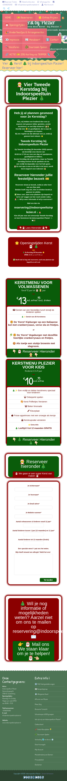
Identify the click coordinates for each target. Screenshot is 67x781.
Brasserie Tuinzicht (41, 709)
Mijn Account (46, 4)
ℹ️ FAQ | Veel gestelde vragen (45, 684)
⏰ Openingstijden (15, 24)
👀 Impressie (12, 39)
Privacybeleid (39, 760)
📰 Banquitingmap (41, 689)
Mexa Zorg (38, 704)
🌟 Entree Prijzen (48, 17)
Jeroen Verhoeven (47, 773)
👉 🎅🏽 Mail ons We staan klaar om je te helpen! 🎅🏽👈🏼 (33, 651)
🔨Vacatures (12, 47)
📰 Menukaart (32, 39)
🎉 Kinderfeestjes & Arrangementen (24, 32)
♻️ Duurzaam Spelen (36, 47)
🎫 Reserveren (24, 17)
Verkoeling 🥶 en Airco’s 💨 (44, 739)
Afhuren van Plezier (41, 699)
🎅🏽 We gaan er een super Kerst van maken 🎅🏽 (33, 474)
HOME (8, 17)
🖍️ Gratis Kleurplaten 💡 (43, 729)
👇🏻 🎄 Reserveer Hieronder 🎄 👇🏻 (33, 441)
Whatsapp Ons (42, 2)
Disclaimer (38, 764)
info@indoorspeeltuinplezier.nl (25, 4)
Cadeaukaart (39, 724)
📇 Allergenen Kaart (41, 694)
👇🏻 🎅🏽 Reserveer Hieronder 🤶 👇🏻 (33, 353)
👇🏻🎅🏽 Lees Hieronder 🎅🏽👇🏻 (34, 228)
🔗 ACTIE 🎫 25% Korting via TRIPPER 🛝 (27, 54)
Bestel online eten (26, 2)
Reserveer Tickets (9, 2)
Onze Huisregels (40, 744)
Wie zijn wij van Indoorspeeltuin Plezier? (48, 719)
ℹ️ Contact (52, 39)
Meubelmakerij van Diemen (44, 754)
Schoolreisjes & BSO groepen (44, 714)
